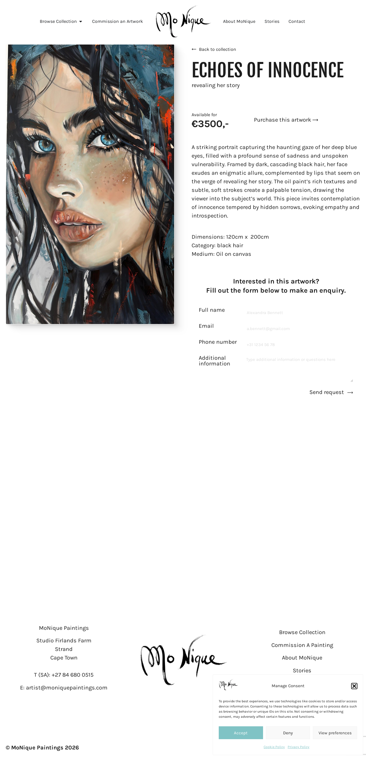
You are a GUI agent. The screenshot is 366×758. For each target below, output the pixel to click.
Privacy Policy (298, 747)
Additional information (214, 361)
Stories (302, 670)
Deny (288, 732)
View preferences (335, 732)
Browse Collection (302, 632)
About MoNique (302, 657)
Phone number (218, 342)
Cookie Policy (274, 747)
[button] (354, 686)
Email (206, 326)
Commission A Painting (302, 645)
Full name (212, 310)
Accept (241, 732)
